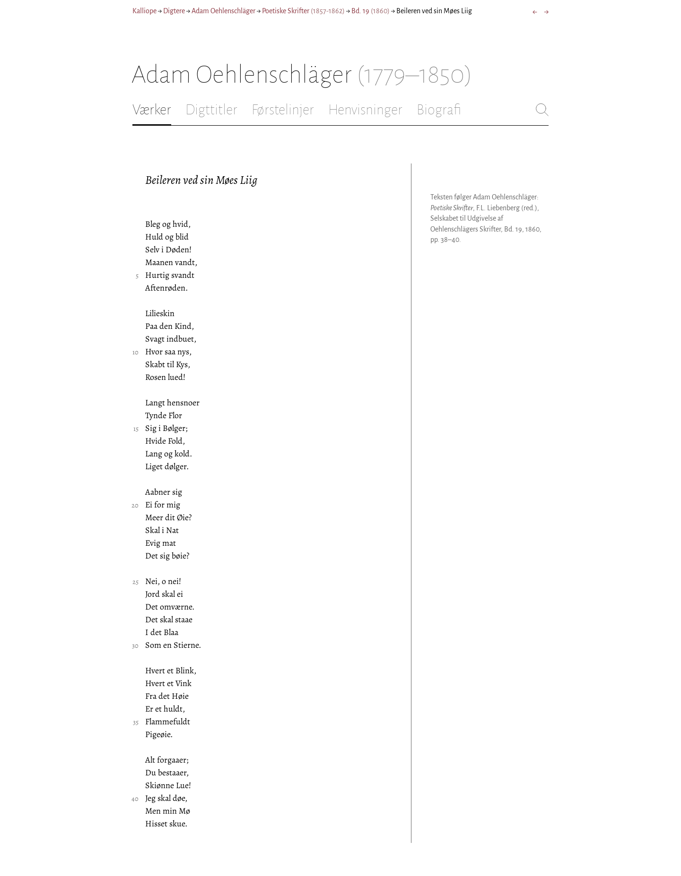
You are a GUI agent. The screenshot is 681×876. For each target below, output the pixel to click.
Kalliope (144, 11)
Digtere (174, 11)
